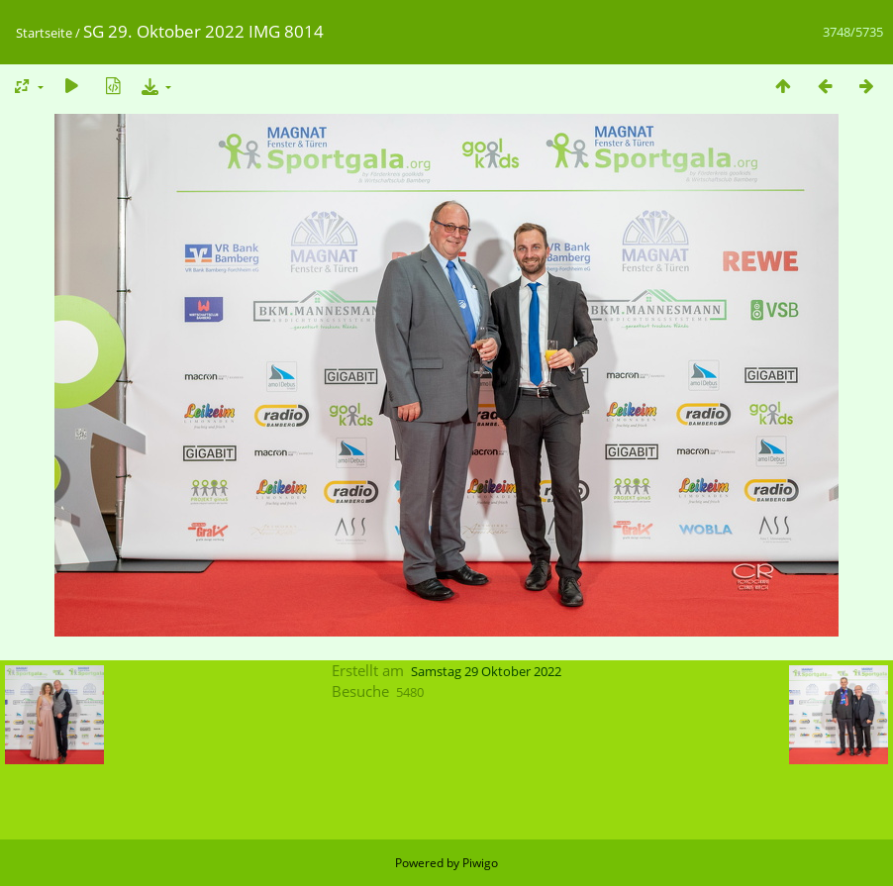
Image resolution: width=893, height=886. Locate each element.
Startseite (44, 33)
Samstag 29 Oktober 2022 (486, 671)
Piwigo (480, 862)
